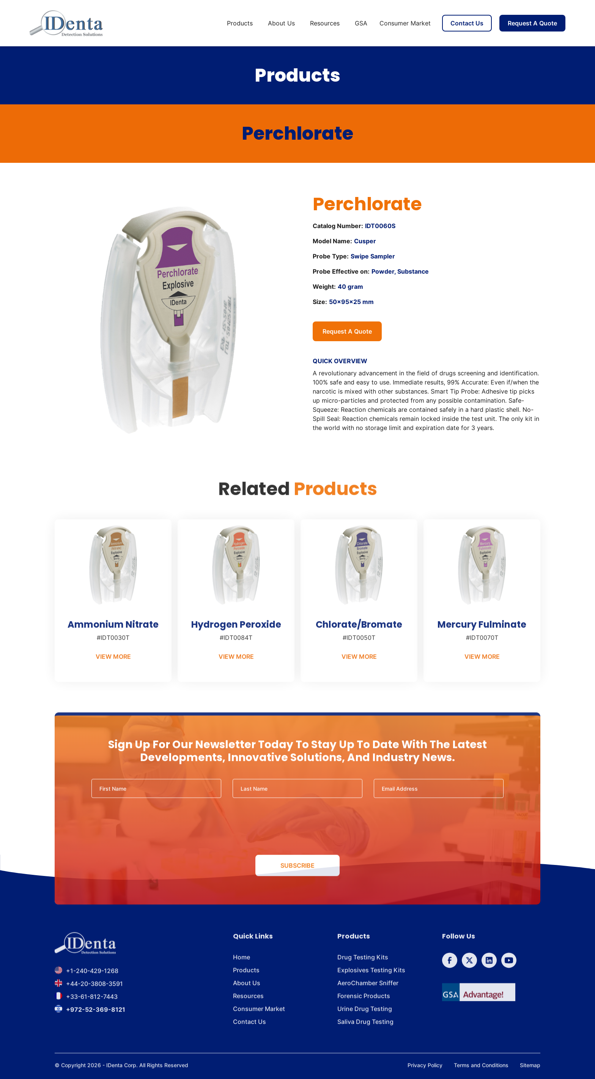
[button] (241, 23)
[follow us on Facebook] (449, 967)
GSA (361, 23)
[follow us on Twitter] (469, 967)
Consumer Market (405, 23)
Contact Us (466, 23)
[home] (66, 23)
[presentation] (297, 834)
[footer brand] (85, 950)
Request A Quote (532, 23)
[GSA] (478, 999)
